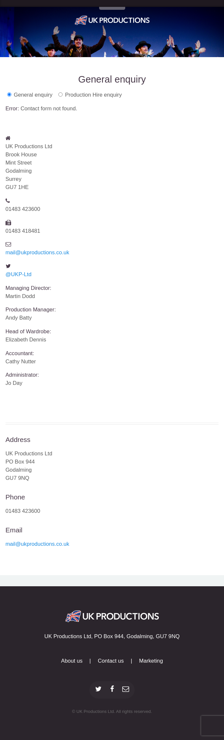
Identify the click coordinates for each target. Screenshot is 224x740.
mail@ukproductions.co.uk (37, 252)
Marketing (151, 661)
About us (71, 661)
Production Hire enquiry (93, 95)
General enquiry (33, 95)
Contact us (111, 661)
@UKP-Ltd (19, 274)
